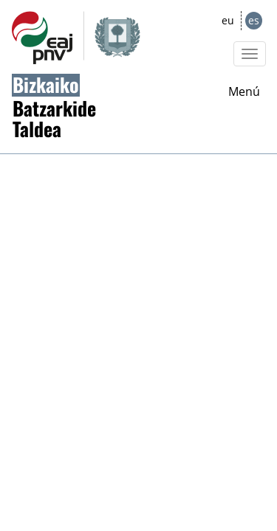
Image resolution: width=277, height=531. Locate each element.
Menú (244, 91)
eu (228, 20)
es (253, 20)
